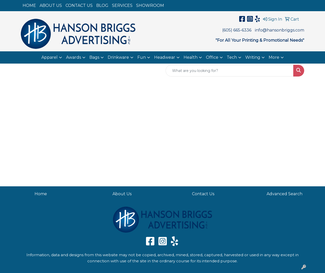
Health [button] (191, 57)
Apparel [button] (49, 57)
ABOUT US (51, 5)
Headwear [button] (164, 57)
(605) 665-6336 (236, 30)
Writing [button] (252, 57)
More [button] (274, 57)
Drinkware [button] (118, 57)
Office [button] (212, 57)
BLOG (102, 5)
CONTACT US (79, 5)
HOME (29, 5)
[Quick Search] (230, 71)
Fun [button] (141, 57)
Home (41, 193)
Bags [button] (94, 57)
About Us (122, 193)
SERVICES (122, 5)
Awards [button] (73, 57)
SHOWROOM (150, 5)
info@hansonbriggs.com (279, 30)
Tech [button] (232, 57)
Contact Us (203, 193)
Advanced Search (284, 193)
